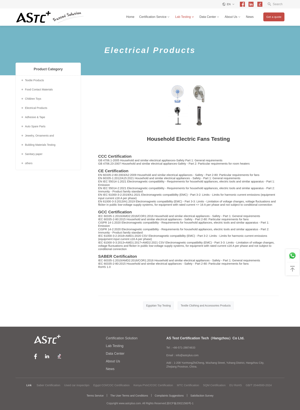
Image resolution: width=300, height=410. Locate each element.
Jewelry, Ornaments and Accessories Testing (39, 137)
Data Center (210, 17)
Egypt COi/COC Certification (111, 385)
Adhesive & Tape (35, 117)
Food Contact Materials (39, 89)
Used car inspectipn (77, 385)
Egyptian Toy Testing (158, 305)
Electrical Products (36, 107)
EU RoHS (235, 385)
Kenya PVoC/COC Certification (153, 385)
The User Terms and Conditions (129, 395)
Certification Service (154, 17)
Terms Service (95, 395)
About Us (233, 17)
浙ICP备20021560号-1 (180, 403)
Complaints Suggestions (169, 395)
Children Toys (33, 98)
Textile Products (34, 80)
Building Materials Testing (40, 144)
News (250, 16)
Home (130, 16)
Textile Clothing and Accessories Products (206, 305)
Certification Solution (122, 338)
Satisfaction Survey (201, 395)
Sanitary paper (33, 154)
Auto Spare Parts (35, 126)
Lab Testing (185, 17)
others (28, 163)
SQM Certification (214, 385)
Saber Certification (48, 385)
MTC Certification (188, 385)
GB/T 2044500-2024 (259, 385)
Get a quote (273, 16)
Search (275, 4)
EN (228, 4)
